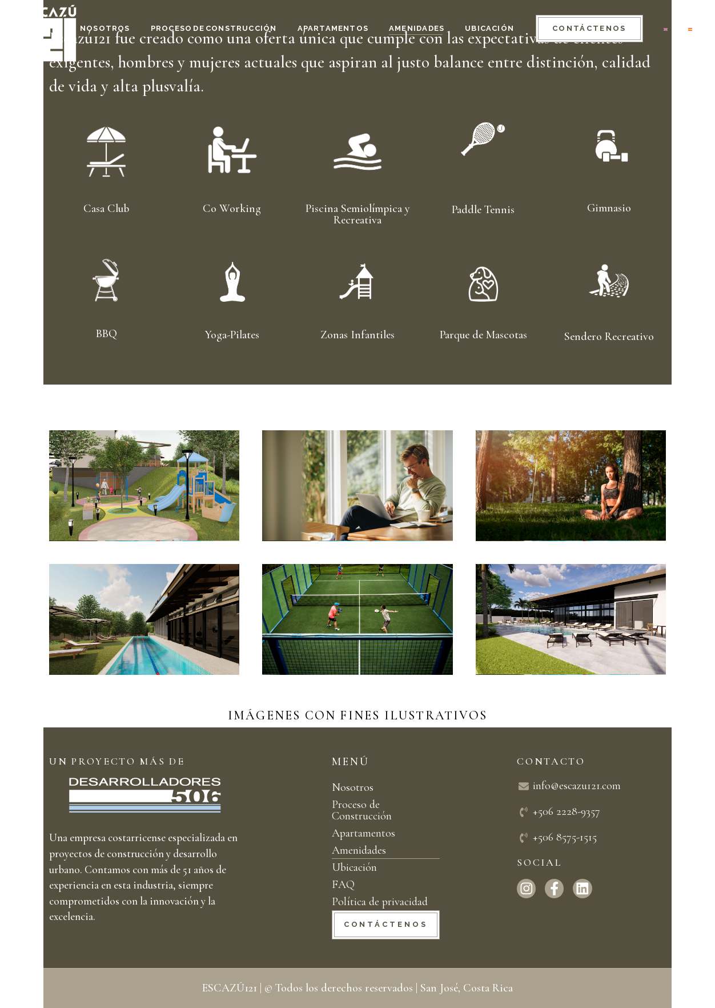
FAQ (343, 884)
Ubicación (354, 867)
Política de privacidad (380, 902)
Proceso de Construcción (362, 810)
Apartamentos (363, 833)
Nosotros (352, 787)
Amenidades (359, 850)
